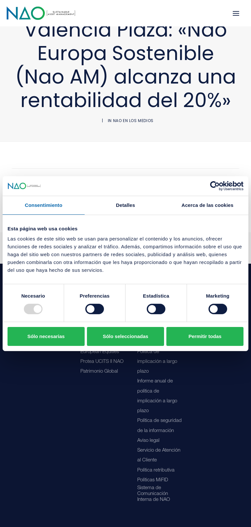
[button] (236, 13)
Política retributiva (156, 470)
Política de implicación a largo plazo (157, 361)
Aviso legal (148, 440)
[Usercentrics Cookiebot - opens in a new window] (214, 186)
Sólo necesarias (46, 336)
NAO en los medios (133, 120)
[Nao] (41, 13)
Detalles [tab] (125, 205)
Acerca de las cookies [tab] (207, 205)
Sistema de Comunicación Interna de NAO (153, 494)
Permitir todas (205, 336)
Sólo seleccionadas (125, 336)
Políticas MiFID (152, 480)
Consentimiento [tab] (43, 205)
